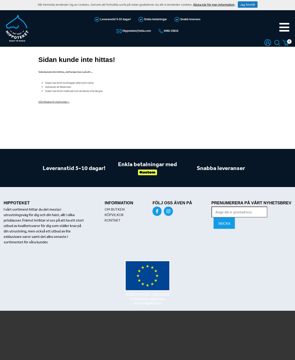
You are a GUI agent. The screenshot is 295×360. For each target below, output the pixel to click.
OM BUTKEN (115, 209)
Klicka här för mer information (214, 4)
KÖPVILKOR (114, 214)
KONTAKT (112, 220)
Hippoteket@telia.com (136, 30)
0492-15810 (170, 30)
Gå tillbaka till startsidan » (53, 102)
